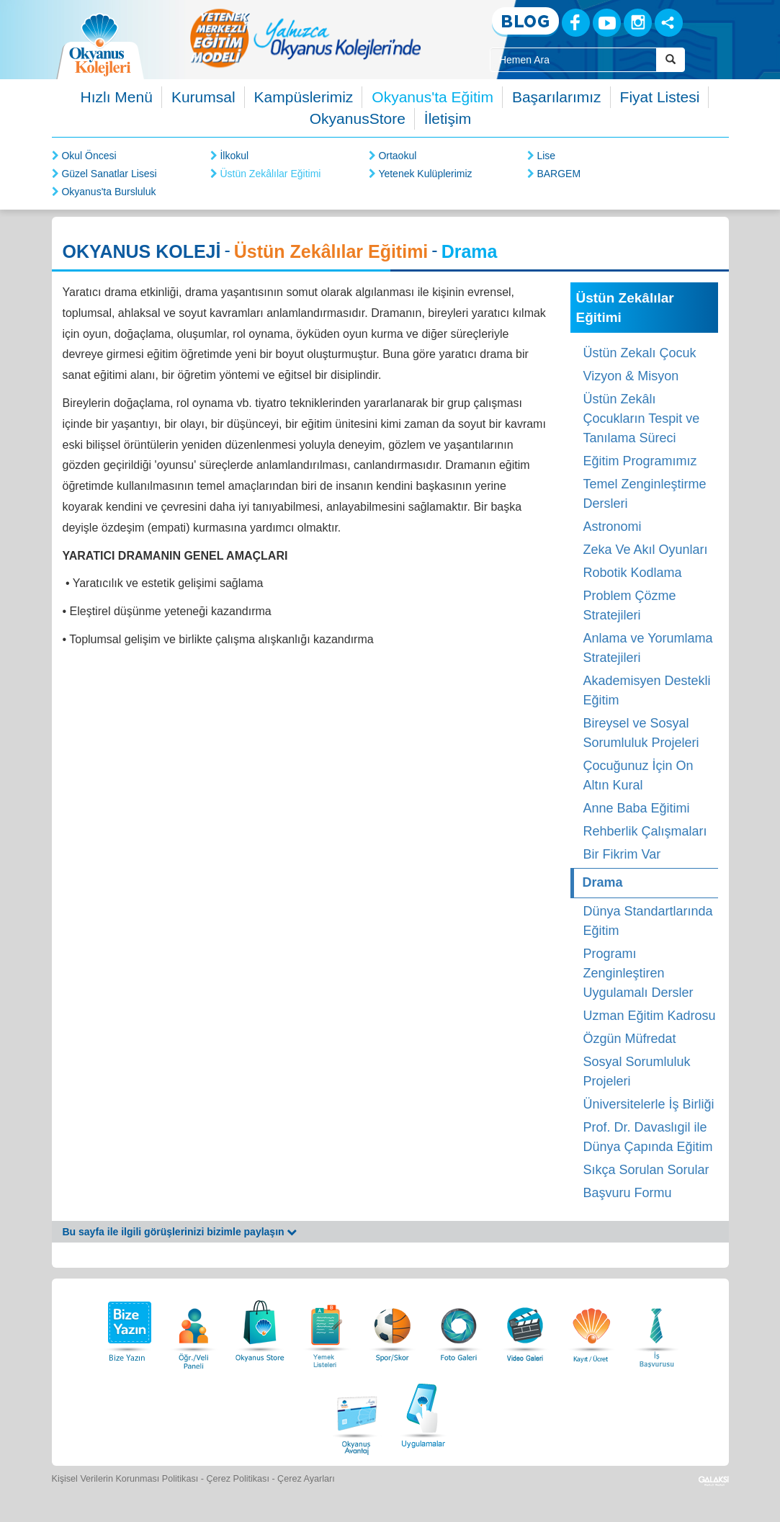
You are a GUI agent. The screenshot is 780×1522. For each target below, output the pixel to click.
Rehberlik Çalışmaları (645, 831)
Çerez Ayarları (306, 1479)
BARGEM (558, 173)
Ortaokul (397, 155)
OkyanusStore (357, 118)
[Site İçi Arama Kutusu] (573, 60)
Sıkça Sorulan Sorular (646, 1170)
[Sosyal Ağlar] (669, 23)
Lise (546, 155)
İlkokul (234, 155)
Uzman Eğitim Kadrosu (649, 1015)
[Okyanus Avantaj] (357, 1413)
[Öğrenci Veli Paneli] (193, 1327)
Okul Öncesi (88, 155)
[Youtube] (607, 23)
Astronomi (612, 526)
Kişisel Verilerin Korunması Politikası (125, 1479)
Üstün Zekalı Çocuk (639, 353)
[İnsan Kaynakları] (656, 1327)
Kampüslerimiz (304, 97)
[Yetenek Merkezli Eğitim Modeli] (305, 38)
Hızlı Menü (117, 97)
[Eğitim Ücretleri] (591, 1327)
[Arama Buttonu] (670, 60)
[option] (305, 38)
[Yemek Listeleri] (326, 1327)
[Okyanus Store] (260, 1327)
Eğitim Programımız (640, 461)
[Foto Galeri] (458, 1327)
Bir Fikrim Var (622, 854)
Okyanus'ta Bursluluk (108, 191)
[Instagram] (638, 23)
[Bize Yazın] (127, 1327)
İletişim (447, 118)
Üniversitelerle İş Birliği (648, 1104)
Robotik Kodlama (632, 572)
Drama (603, 882)
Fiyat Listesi (660, 97)
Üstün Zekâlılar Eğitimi (270, 173)
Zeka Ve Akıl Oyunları (645, 549)
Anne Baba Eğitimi (636, 808)
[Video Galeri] (525, 1327)
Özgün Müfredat (629, 1038)
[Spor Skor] (392, 1327)
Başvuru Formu (627, 1193)
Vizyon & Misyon (631, 376)
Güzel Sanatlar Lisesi (108, 173)
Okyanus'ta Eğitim (432, 97)
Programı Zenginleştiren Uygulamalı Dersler (638, 973)
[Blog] (525, 22)
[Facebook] (576, 23)
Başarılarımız (556, 97)
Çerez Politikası (237, 1479)
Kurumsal (203, 97)
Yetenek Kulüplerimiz (425, 173)
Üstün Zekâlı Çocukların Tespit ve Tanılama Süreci (641, 418)
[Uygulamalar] (422, 1413)
